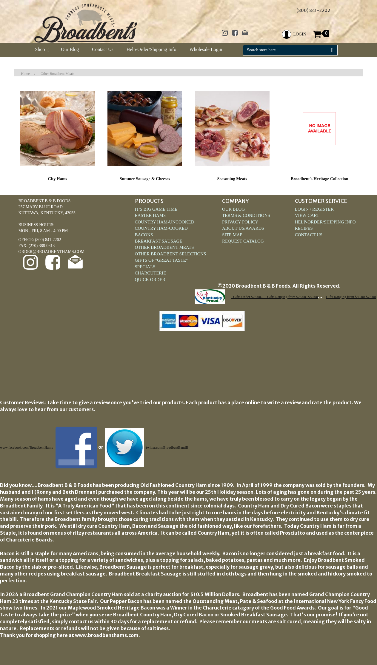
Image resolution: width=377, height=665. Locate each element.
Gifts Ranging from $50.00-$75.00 (351, 297)
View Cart (307, 215)
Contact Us (102, 49)
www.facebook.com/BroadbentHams (26, 447)
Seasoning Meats (232, 179)
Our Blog (70, 49)
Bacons (144, 234)
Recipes (304, 228)
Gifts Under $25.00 (247, 297)
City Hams (57, 179)
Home (25, 74)
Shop (41, 49)
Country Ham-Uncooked (164, 222)
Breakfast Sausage (158, 241)
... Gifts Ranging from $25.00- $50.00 (289, 297)
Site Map (232, 234)
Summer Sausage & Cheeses (145, 179)
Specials (145, 266)
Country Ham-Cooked (161, 228)
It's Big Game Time (156, 209)
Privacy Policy (240, 222)
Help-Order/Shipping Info (151, 49)
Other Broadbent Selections (170, 254)
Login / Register (314, 209)
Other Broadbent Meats (57, 74)
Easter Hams (150, 215)
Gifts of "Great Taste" (161, 260)
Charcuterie (150, 273)
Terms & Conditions (246, 215)
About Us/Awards (243, 228)
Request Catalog (243, 241)
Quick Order (150, 279)
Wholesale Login (205, 49)
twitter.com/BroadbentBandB (167, 447)
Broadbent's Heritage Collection (319, 179)
